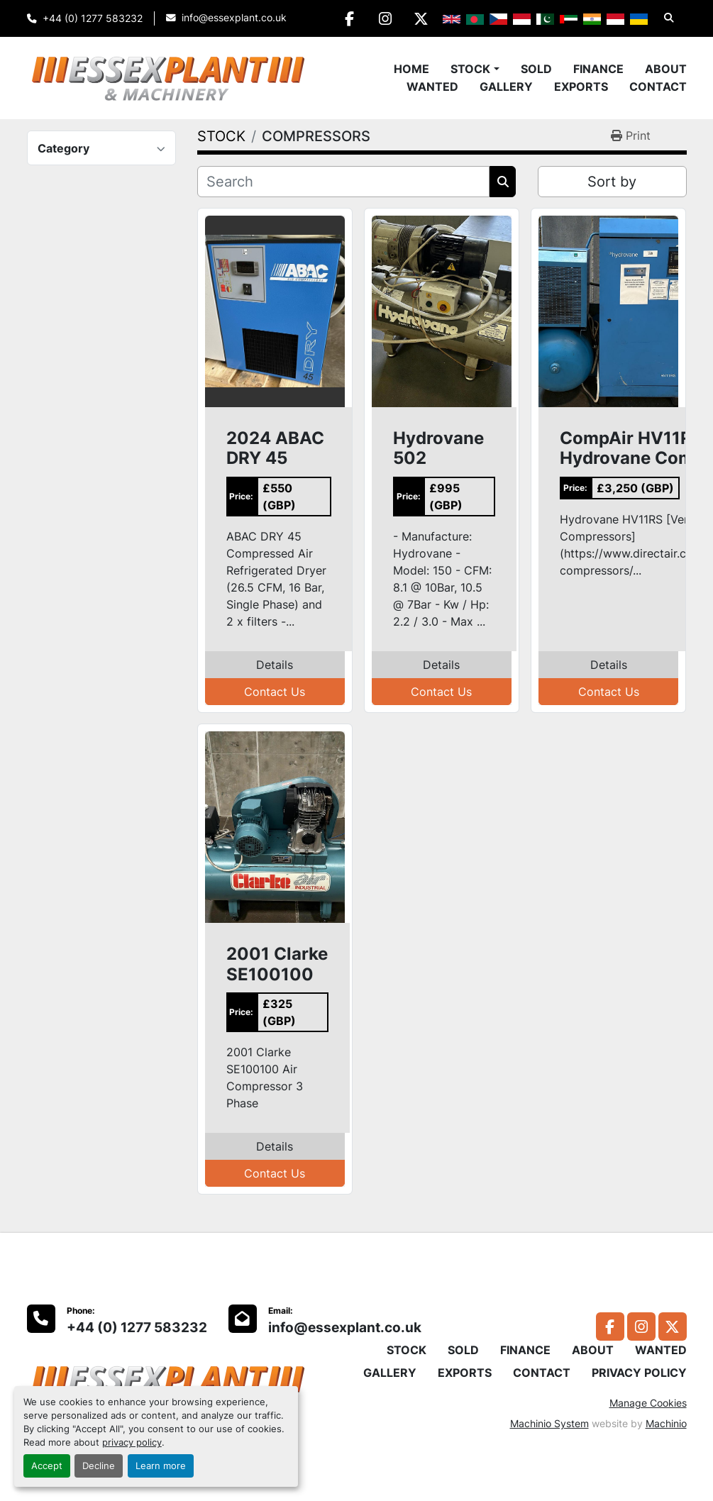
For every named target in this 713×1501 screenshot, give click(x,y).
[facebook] (349, 18)
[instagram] (385, 18)
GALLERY (506, 86)
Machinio (666, 1423)
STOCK (470, 69)
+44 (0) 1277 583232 (93, 18)
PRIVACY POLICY (639, 1373)
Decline (98, 1466)
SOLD (536, 69)
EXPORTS (581, 86)
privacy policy (132, 1442)
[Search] (343, 181)
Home (411, 69)
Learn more (161, 1466)
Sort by (611, 181)
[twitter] (421, 18)
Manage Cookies (648, 1403)
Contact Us (274, 692)
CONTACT (658, 86)
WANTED (432, 86)
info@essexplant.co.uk (234, 17)
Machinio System (549, 1423)
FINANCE (598, 69)
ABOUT (666, 69)
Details (274, 665)
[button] (475, 68)
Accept (46, 1466)
